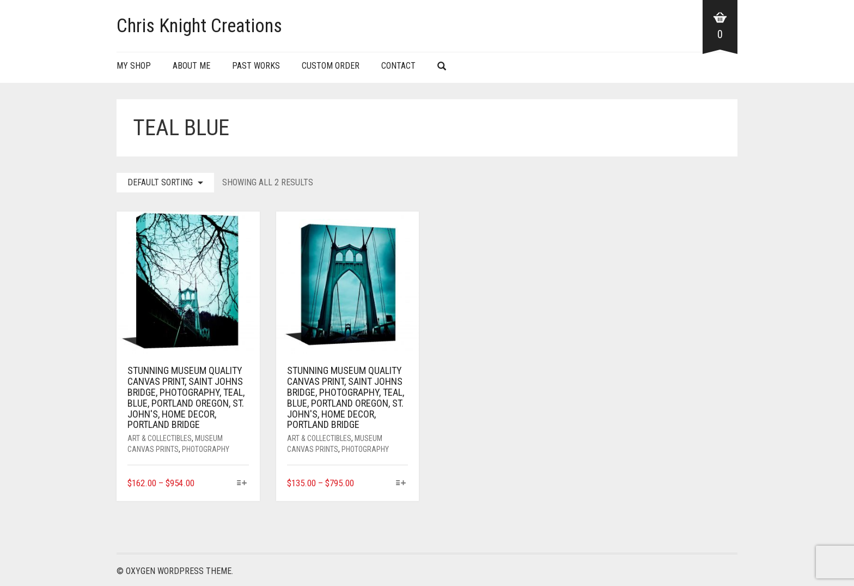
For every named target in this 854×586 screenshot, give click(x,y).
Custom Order (330, 66)
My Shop (134, 66)
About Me (191, 66)
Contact (398, 66)
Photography (205, 449)
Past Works (256, 66)
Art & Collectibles (159, 438)
